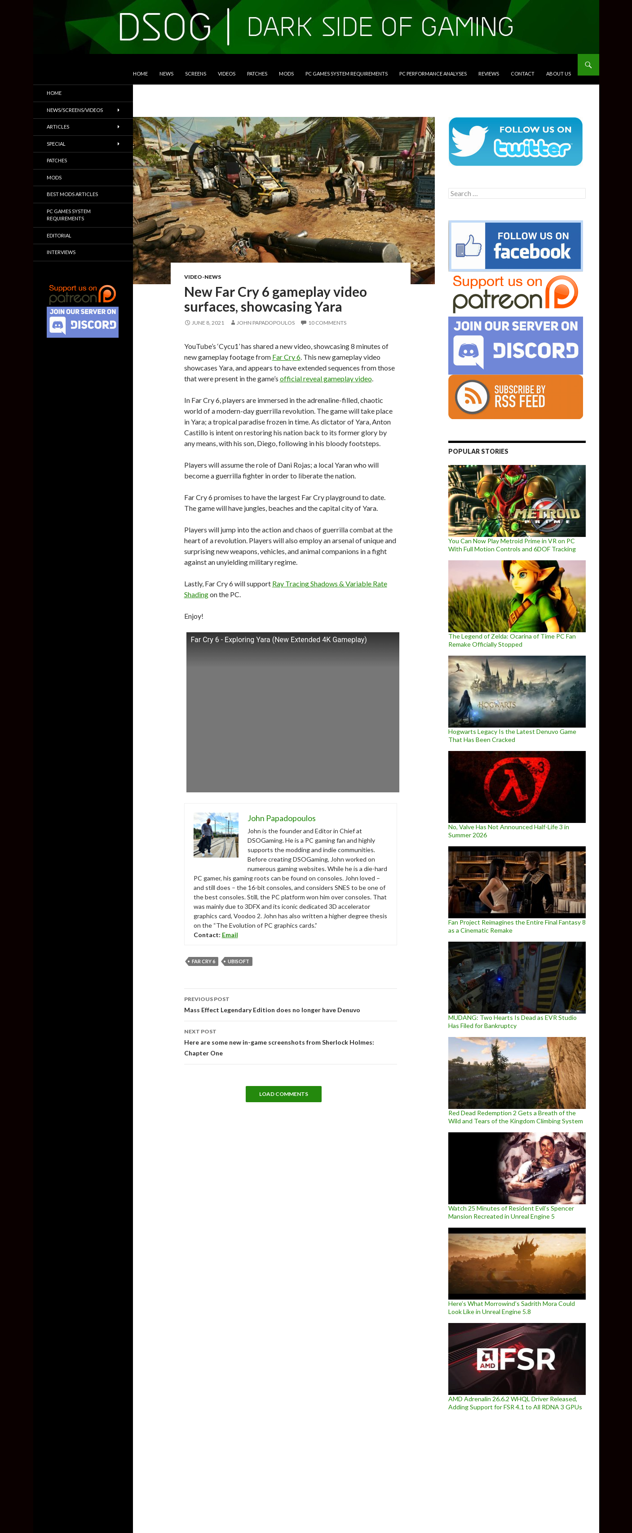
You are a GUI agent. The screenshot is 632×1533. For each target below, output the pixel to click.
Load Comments (283, 1094)
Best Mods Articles (72, 194)
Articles (58, 127)
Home (140, 73)
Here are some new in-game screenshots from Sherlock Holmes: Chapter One (290, 1041)
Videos (226, 73)
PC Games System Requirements (346, 73)
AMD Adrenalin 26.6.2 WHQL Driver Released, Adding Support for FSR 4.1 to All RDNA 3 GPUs (515, 1403)
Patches (257, 73)
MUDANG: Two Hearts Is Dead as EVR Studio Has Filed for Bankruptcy (512, 1021)
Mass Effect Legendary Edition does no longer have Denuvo (290, 1004)
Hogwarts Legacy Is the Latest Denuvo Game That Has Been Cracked (512, 735)
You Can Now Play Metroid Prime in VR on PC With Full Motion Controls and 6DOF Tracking (512, 545)
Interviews (61, 252)
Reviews (488, 73)
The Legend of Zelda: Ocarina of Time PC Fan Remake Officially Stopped (512, 640)
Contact (523, 73)
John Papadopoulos (266, 322)
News (166, 73)
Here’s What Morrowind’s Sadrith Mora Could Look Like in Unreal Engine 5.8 (511, 1307)
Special (56, 144)
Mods (286, 73)
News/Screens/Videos (75, 110)
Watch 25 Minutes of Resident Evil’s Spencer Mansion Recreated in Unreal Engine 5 (511, 1212)
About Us (558, 73)
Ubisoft (238, 961)
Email (230, 935)
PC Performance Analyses (433, 73)
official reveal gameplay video (326, 378)
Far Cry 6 (286, 357)
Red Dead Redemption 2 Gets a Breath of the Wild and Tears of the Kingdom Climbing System (515, 1117)
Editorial (59, 235)
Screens (195, 73)
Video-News (202, 276)
